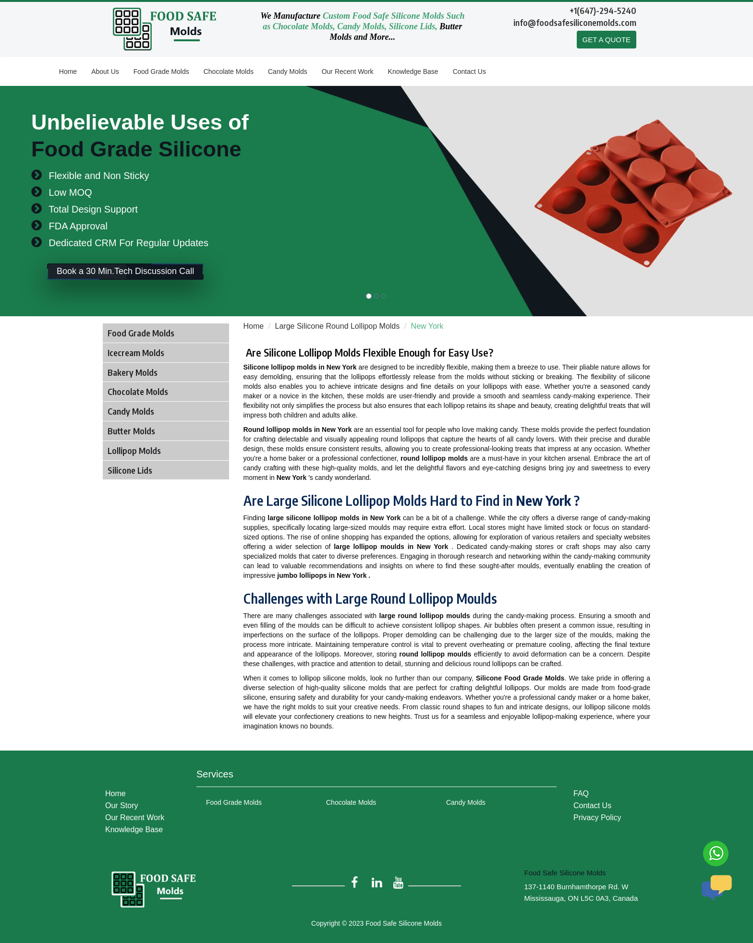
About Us (105, 71)
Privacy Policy (597, 817)
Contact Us (469, 71)
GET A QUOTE (607, 40)
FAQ (581, 793)
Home (68, 71)
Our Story (121, 805)
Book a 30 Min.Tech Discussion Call (125, 271)
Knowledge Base (413, 71)
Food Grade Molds (161, 71)
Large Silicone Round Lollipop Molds (337, 326)
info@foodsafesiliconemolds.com (574, 22)
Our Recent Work (348, 71)
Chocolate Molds (229, 71)
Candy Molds (287, 71)
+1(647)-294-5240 (603, 10)
